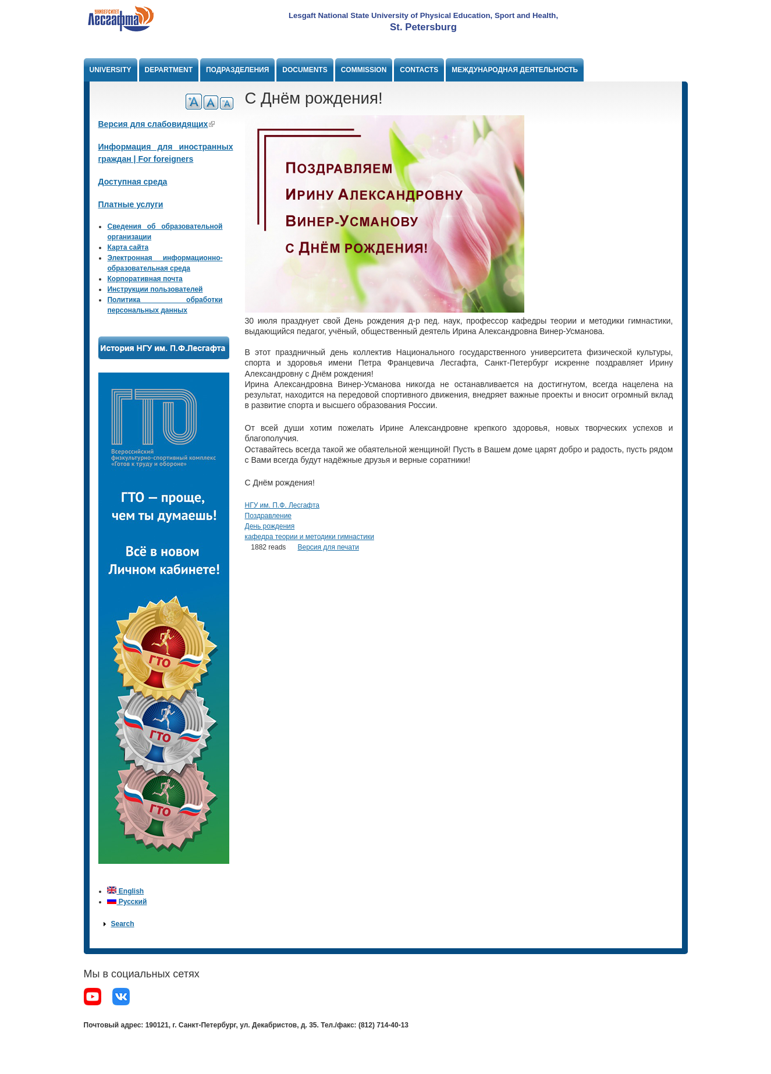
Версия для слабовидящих (156, 124)
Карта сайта (127, 247)
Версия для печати (327, 547)
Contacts (419, 70)
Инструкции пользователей (154, 289)
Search (122, 924)
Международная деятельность (515, 70)
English (125, 891)
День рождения (270, 526)
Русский (127, 902)
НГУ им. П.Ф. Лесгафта (282, 505)
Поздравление (268, 516)
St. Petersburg (423, 27)
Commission (364, 70)
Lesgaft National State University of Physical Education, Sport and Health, (423, 15)
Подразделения (237, 70)
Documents (304, 70)
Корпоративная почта (144, 279)
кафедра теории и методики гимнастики (309, 537)
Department (169, 70)
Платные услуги (131, 204)
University (111, 70)
